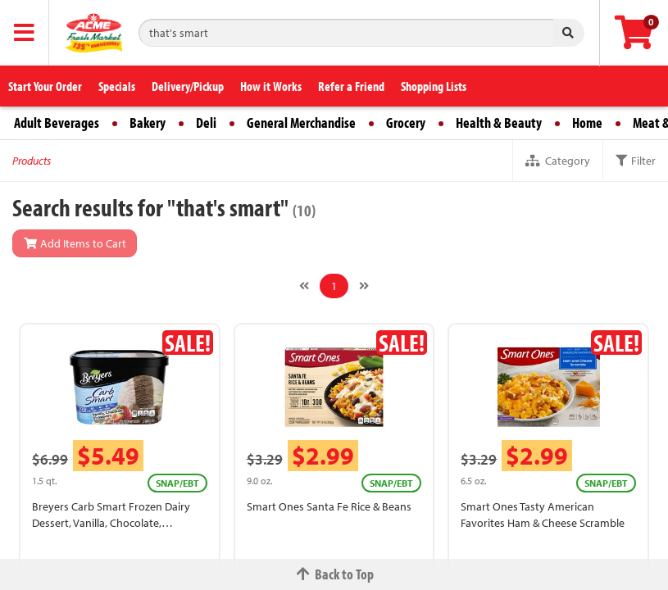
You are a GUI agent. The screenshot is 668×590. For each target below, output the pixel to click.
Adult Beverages (56, 122)
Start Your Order (45, 86)
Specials (116, 86)
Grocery (405, 122)
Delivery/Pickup (188, 86)
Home (587, 122)
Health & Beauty (499, 122)
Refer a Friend (351, 86)
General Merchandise (301, 122)
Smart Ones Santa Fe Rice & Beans (329, 506)
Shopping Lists (433, 86)
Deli (206, 122)
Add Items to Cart (74, 243)
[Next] (364, 286)
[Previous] (304, 286)
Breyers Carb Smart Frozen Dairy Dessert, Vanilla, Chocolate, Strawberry (111, 523)
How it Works (271, 86)
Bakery (148, 122)
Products (31, 160)
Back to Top (334, 574)
